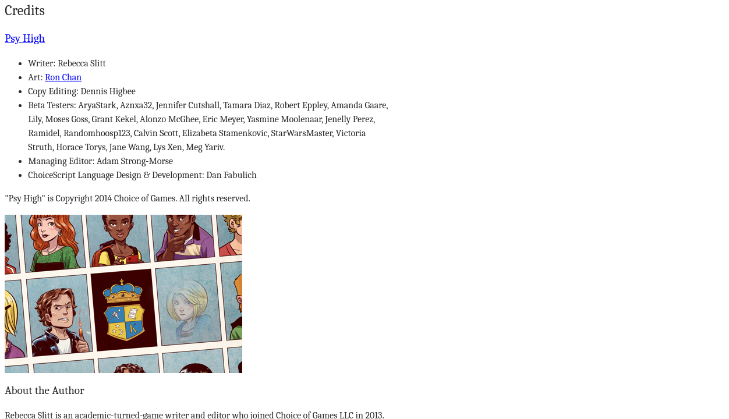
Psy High (25, 38)
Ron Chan (63, 77)
